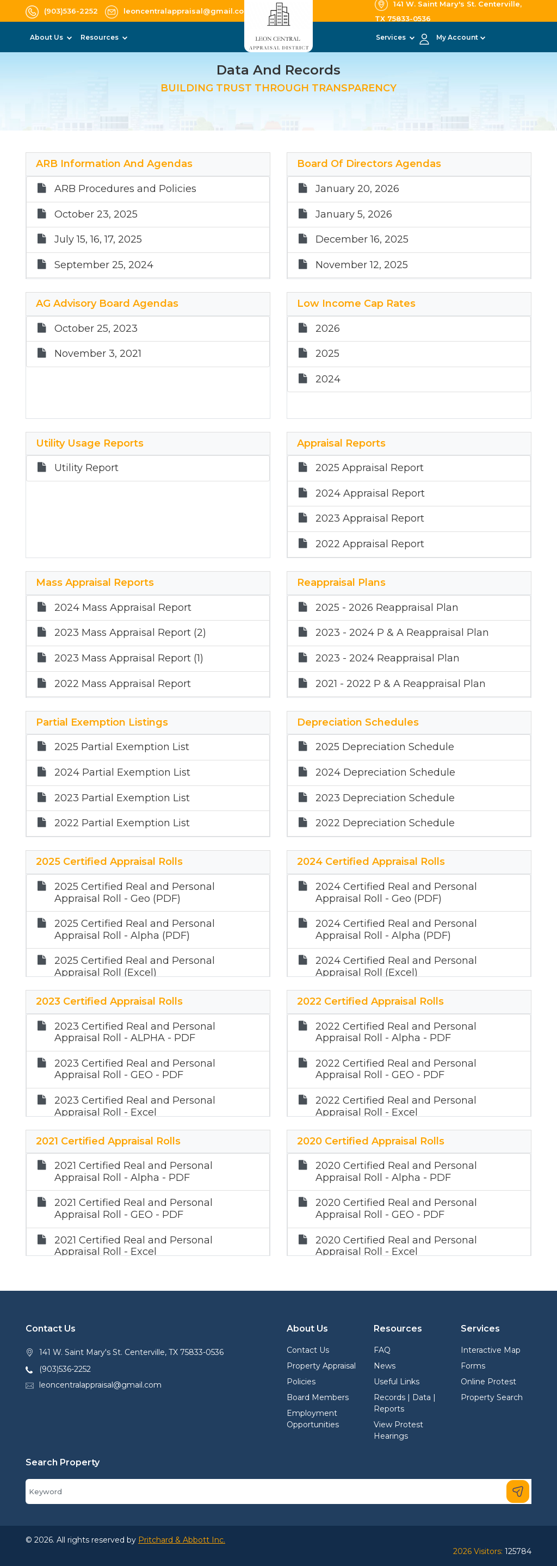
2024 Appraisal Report (370, 493)
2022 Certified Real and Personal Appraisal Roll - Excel (395, 1106)
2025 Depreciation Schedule (384, 747)
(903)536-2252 (65, 1369)
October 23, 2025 (96, 214)
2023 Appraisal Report (369, 518)
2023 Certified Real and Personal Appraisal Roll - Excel (134, 1106)
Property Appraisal (321, 1366)
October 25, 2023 (96, 329)
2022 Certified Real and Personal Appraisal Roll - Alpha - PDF (395, 1032)
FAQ (382, 1350)
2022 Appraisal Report (369, 544)
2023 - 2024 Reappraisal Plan (387, 658)
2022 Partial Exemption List (122, 823)
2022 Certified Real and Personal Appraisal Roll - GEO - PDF (395, 1069)
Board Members (318, 1397)
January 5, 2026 (353, 214)
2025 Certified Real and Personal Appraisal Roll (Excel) (134, 967)
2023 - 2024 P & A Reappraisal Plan (402, 633)
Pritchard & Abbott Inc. (181, 1540)
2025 (327, 354)
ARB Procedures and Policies (125, 189)
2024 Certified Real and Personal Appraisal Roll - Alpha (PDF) (396, 930)
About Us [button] (47, 37)
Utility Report (86, 468)
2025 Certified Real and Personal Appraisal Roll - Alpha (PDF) (134, 930)
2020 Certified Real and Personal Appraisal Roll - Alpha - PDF (396, 1172)
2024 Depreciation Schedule (385, 772)
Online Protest (488, 1382)
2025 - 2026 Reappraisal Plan (387, 608)
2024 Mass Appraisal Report (122, 608)
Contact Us (308, 1350)
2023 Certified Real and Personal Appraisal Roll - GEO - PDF (134, 1069)
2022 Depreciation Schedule (385, 823)
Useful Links (396, 1382)
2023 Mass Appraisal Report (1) (128, 658)
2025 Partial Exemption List (121, 747)
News (384, 1366)
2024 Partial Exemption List (122, 772)
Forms (473, 1366)
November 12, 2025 (361, 265)
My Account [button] (457, 37)
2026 (327, 329)
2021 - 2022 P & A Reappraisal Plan (400, 684)
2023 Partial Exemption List (122, 798)
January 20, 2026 (357, 189)
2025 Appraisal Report (369, 468)
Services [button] (391, 37)
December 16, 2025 (362, 239)
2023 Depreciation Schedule (385, 798)
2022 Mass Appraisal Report (122, 684)
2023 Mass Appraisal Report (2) (130, 633)
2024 (328, 379)
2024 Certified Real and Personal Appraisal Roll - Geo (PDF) (396, 893)
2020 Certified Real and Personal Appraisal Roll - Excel (396, 1246)
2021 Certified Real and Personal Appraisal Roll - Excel (133, 1246)
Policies (301, 1382)
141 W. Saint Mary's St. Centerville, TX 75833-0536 (131, 1352)
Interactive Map (491, 1350)
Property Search (492, 1397)
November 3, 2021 (97, 354)
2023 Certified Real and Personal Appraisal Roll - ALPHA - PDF (134, 1032)
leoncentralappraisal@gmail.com (100, 1385)
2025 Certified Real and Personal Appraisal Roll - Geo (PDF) (134, 893)
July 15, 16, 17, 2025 (98, 239)
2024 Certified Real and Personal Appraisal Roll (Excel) (396, 967)
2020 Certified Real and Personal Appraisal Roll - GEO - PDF (396, 1209)
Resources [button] (100, 37)
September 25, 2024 (103, 265)
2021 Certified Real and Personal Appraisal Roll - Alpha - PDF (133, 1172)
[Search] (278, 1491)
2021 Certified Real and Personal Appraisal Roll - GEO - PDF (133, 1209)
